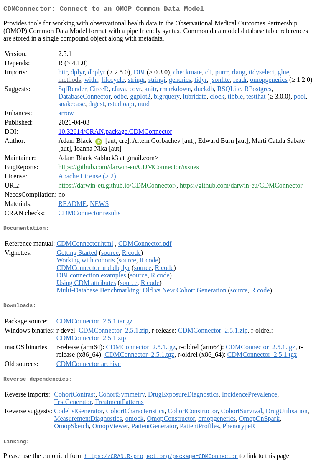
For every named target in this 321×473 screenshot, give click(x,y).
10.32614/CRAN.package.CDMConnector (115, 133)
